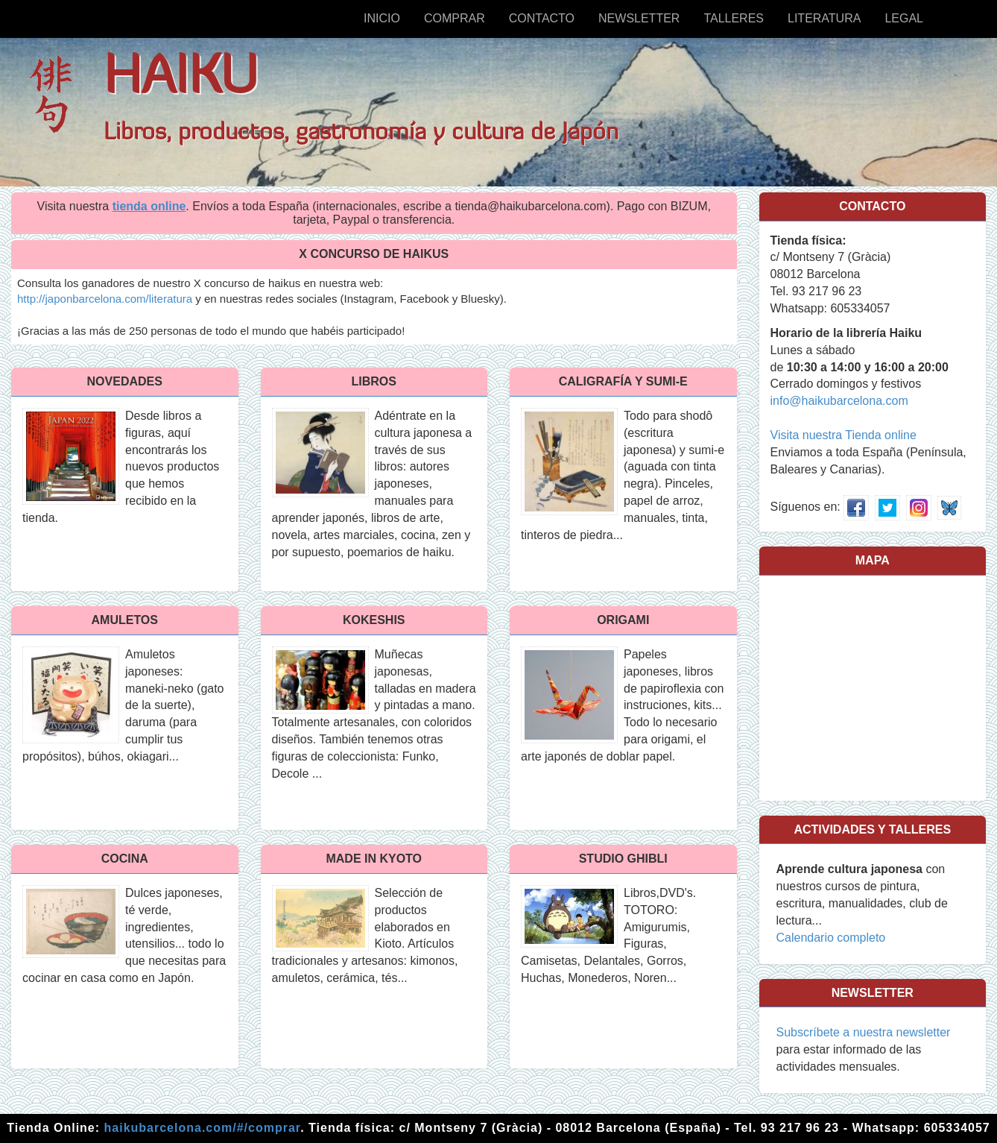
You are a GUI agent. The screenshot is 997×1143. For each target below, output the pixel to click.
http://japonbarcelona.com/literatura (104, 298)
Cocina (124, 858)
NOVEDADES (124, 381)
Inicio (382, 18)
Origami (623, 620)
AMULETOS (125, 620)
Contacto (542, 18)
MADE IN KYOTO (374, 858)
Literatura (824, 18)
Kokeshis (374, 620)
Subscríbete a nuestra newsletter (863, 1032)
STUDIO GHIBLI (623, 858)
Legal (903, 18)
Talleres (733, 18)
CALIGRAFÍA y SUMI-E (623, 381)
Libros (374, 381)
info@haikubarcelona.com (839, 400)
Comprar (454, 18)
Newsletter (639, 18)
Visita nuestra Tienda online (843, 435)
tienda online (149, 206)
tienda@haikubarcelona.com (530, 206)
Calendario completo (831, 937)
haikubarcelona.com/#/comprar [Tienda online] (202, 1127)
